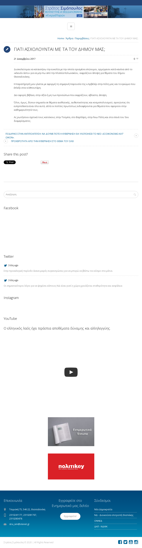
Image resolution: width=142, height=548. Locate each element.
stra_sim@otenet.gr (19, 524)
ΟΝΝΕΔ (98, 520)
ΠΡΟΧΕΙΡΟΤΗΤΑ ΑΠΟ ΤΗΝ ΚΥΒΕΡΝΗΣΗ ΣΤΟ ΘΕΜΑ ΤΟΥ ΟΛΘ (42, 141)
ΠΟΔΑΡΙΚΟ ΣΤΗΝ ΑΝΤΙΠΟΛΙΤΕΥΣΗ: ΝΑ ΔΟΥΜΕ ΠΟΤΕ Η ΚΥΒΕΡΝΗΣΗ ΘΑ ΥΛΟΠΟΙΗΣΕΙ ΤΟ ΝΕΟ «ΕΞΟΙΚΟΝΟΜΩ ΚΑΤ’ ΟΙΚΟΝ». (65, 135)
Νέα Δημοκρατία (103, 509)
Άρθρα (69, 38)
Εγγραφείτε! (70, 516)
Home (61, 38)
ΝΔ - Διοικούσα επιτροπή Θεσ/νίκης (113, 515)
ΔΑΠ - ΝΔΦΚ (100, 526)
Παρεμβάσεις (82, 38)
